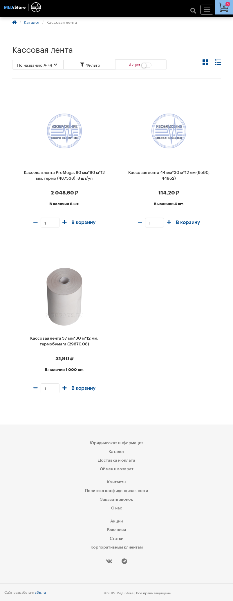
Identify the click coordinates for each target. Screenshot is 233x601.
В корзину (83, 222)
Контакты (116, 482)
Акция (140, 64)
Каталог (31, 22)
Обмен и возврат (116, 469)
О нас (116, 508)
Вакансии (116, 530)
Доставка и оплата (116, 460)
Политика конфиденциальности (116, 491)
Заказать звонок (116, 500)
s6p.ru (40, 592)
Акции (116, 521)
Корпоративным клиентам (117, 547)
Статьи (116, 539)
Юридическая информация (116, 443)
